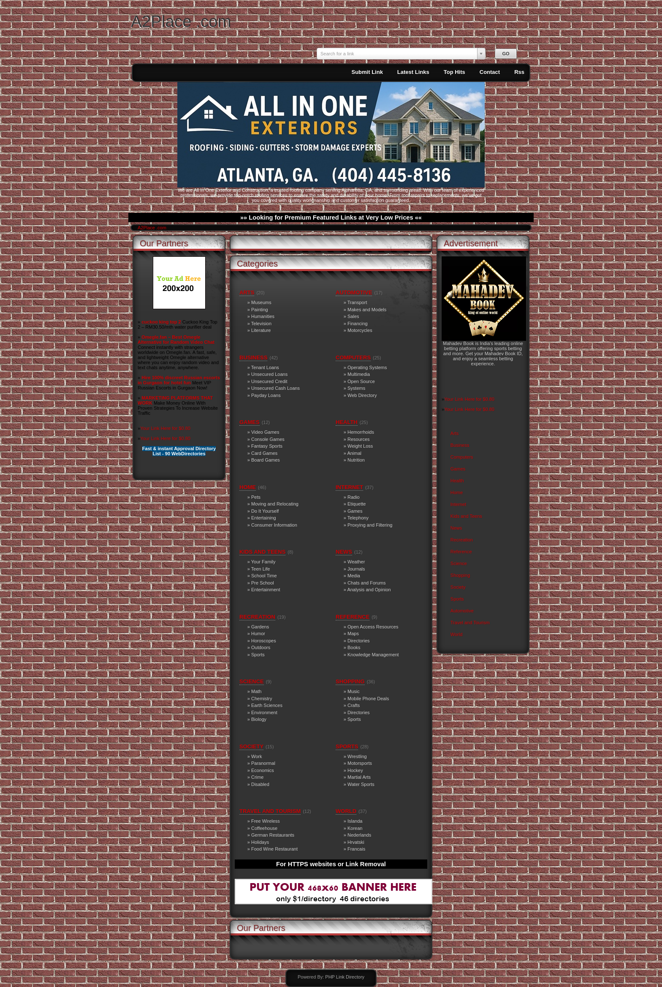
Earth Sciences (266, 705)
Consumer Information (274, 524)
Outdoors (260, 647)
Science (458, 563)
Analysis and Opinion (369, 589)
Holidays (260, 842)
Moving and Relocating (274, 503)
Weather (356, 561)
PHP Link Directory (344, 976)
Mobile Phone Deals (368, 698)
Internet (458, 504)
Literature (261, 330)
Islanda (354, 821)
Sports (457, 598)
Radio (353, 497)
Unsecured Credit (269, 381)
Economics (262, 770)
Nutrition (356, 459)
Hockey (355, 770)
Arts (454, 433)
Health (457, 480)
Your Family (263, 561)
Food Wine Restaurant (274, 848)
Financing (357, 323)
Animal (354, 453)
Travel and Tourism (470, 622)
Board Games (265, 459)
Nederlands (359, 834)
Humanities (262, 316)
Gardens (260, 626)
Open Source (361, 381)
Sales (353, 316)
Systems (356, 388)
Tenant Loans (265, 367)
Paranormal (263, 763)
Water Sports (360, 784)
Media (353, 575)
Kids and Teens (466, 516)
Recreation (461, 539)
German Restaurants (272, 834)
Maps (353, 633)
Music (353, 691)
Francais (356, 848)
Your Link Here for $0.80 (165, 428)
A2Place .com (181, 21)
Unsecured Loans (269, 374)
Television (261, 323)
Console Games (268, 439)
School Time (264, 575)
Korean (354, 828)
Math (256, 691)
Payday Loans (266, 395)
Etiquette (356, 503)
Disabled (260, 784)
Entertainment (265, 589)
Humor (258, 633)
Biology (258, 719)
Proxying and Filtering (369, 524)
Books (354, 647)
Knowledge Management (373, 654)
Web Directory (362, 395)
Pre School (262, 582)
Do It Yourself (265, 511)
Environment (264, 712)
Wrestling (357, 756)
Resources (358, 439)
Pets (255, 497)
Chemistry (261, 698)
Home (456, 492)
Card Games (264, 453)
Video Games (265, 432)
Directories (358, 640)
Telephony (358, 517)
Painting (259, 309)
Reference (461, 551)
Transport (357, 302)
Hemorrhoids (360, 432)
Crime (257, 777)
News (456, 527)
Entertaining (263, 517)
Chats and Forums (366, 582)
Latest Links (413, 72)
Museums (261, 302)
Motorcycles (359, 330)
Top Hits (454, 72)
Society (458, 587)
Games (457, 468)
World (456, 634)
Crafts (353, 705)
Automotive (462, 610)
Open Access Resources (372, 626)
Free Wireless (265, 821)
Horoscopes (263, 640)
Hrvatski (355, 842)
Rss (519, 72)
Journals (356, 568)
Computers (461, 457)
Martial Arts (359, 777)
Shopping (460, 575)
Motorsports (359, 763)
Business (459, 445)
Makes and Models (366, 309)
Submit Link (367, 72)
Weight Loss (360, 446)
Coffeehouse (264, 828)
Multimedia (358, 374)
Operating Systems (367, 367)
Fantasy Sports (266, 446)
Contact (490, 72)
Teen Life (260, 568)
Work (256, 756)
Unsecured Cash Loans (275, 388)
